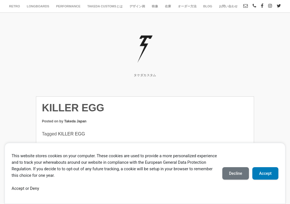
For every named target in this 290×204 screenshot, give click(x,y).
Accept (18, 188)
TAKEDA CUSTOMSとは (104, 6)
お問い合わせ (228, 6)
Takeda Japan (75, 121)
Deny (34, 188)
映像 (155, 6)
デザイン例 (137, 6)
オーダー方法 (187, 6)
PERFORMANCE (68, 6)
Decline (235, 173)
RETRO (14, 6)
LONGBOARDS (38, 6)
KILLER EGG (71, 133)
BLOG (207, 6)
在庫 (168, 6)
